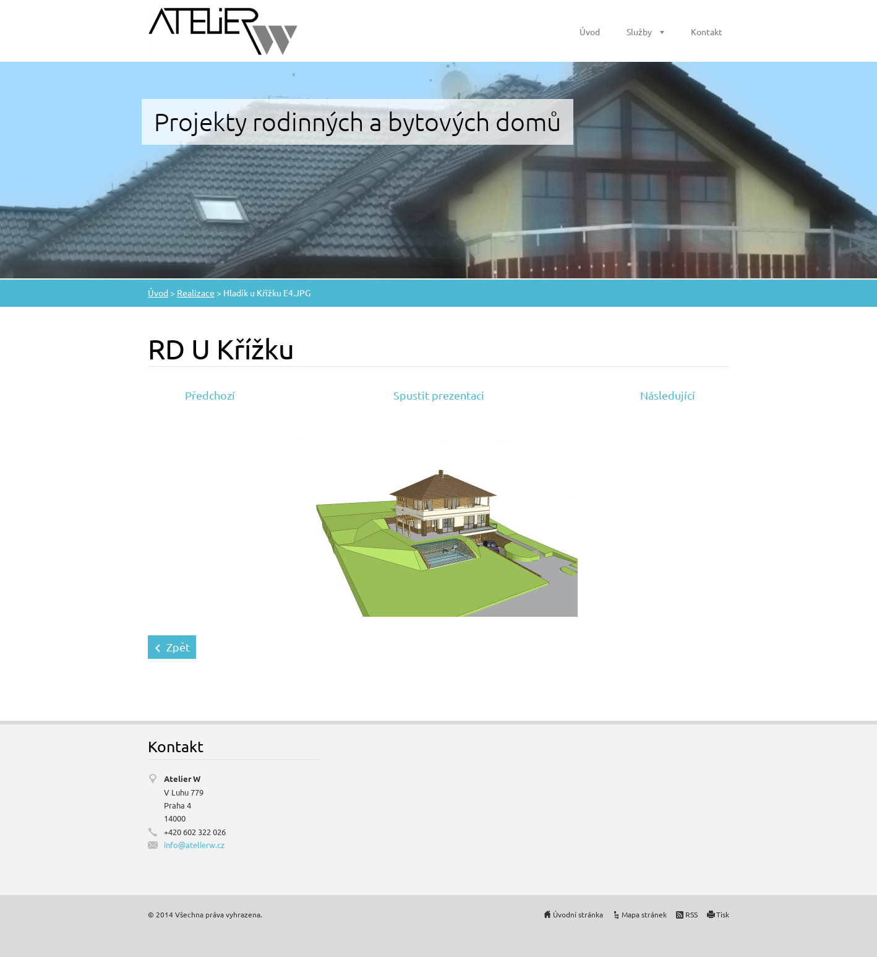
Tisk (722, 914)
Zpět (178, 646)
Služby (639, 31)
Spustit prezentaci (438, 394)
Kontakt (706, 31)
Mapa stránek (644, 914)
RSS (691, 914)
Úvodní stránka (578, 914)
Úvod (590, 31)
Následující (667, 394)
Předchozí (210, 394)
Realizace (196, 292)
